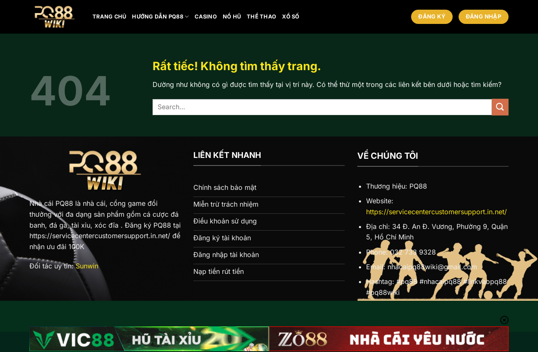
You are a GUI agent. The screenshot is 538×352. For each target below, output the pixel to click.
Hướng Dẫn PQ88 (160, 17)
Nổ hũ (232, 16)
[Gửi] (500, 107)
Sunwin (87, 266)
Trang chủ (109, 16)
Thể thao (261, 16)
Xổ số (290, 16)
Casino (206, 16)
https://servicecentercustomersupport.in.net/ (436, 212)
